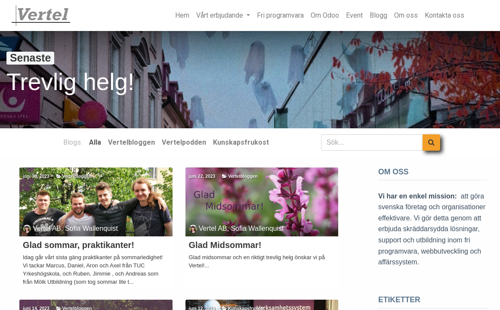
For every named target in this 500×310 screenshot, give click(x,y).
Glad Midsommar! (225, 245)
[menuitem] (182, 15)
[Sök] (431, 142)
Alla (95, 142)
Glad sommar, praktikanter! (78, 245)
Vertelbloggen (77, 176)
